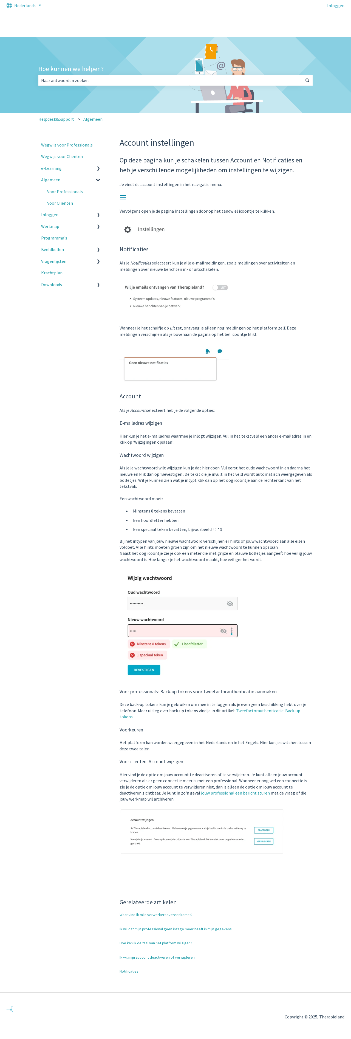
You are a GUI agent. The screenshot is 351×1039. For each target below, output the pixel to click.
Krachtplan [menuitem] (52, 272)
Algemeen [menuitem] (50, 179)
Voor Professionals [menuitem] (65, 191)
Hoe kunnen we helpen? (71, 69)
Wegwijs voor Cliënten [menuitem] (62, 156)
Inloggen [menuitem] (49, 214)
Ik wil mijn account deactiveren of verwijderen (157, 957)
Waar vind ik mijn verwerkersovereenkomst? (156, 914)
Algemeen (93, 119)
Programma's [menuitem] (54, 238)
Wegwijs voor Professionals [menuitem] (67, 145)
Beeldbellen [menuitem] (52, 249)
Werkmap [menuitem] (50, 226)
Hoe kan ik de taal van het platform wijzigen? (156, 943)
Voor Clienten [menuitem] (60, 203)
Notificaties (129, 971)
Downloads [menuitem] (51, 284)
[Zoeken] (307, 80)
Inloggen (335, 5)
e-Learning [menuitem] (51, 168)
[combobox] (170, 80)
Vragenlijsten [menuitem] (53, 261)
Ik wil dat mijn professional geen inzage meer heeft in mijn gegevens (176, 929)
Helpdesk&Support (56, 119)
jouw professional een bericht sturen (235, 793)
